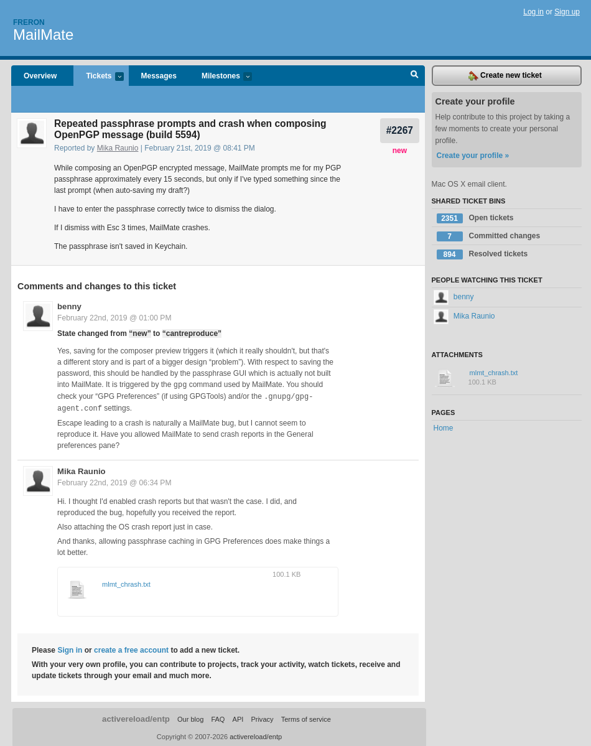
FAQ (218, 717)
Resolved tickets (482, 254)
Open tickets (475, 218)
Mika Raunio (118, 148)
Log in (533, 11)
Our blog (190, 717)
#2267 (399, 130)
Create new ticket (505, 76)
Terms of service (306, 717)
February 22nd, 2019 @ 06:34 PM (114, 481)
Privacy (262, 717)
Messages (159, 76)
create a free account (131, 648)
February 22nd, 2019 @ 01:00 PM (114, 318)
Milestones (220, 77)
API (238, 717)
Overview (40, 76)
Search (414, 75)
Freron (29, 22)
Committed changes (489, 236)
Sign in (69, 648)
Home (444, 428)
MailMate (43, 34)
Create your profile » (473, 155)
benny (69, 306)
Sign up (567, 11)
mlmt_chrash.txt (126, 582)
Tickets (98, 77)
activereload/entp (136, 717)
